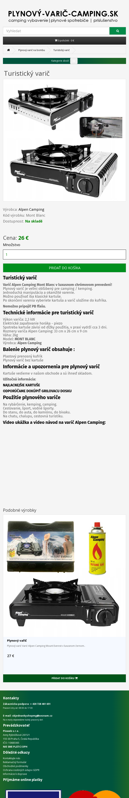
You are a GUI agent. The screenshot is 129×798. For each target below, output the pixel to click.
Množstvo (11, 245)
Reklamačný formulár (15, 762)
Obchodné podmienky (15, 766)
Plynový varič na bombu (31, 50)
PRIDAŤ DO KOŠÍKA (64, 267)
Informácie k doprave (15, 774)
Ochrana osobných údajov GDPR (21, 770)
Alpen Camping (31, 209)
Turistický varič (61, 50)
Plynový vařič (17, 640)
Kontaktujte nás (11, 758)
